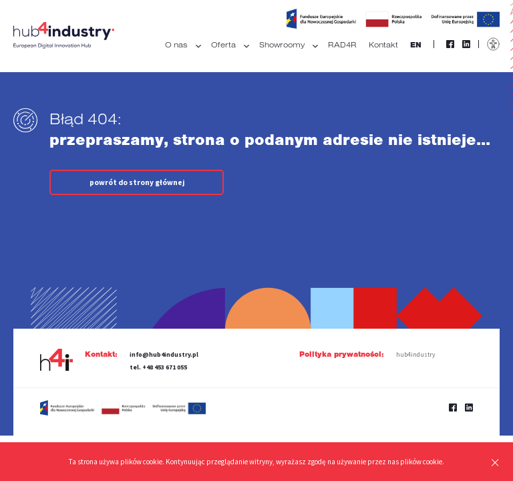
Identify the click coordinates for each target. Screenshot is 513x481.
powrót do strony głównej (137, 182)
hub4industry (415, 355)
